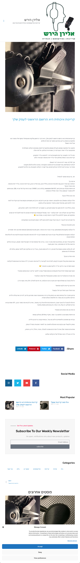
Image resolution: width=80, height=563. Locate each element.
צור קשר (10, 471)
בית (62, 471)
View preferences (40, 558)
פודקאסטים (37, 471)
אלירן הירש (32, 20)
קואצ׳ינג (26, 471)
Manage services (72, 541)
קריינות (47, 471)
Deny (40, 552)
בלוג (18, 471)
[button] (3, 527)
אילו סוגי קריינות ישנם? (60, 404)
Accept (40, 546)
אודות (55, 471)
